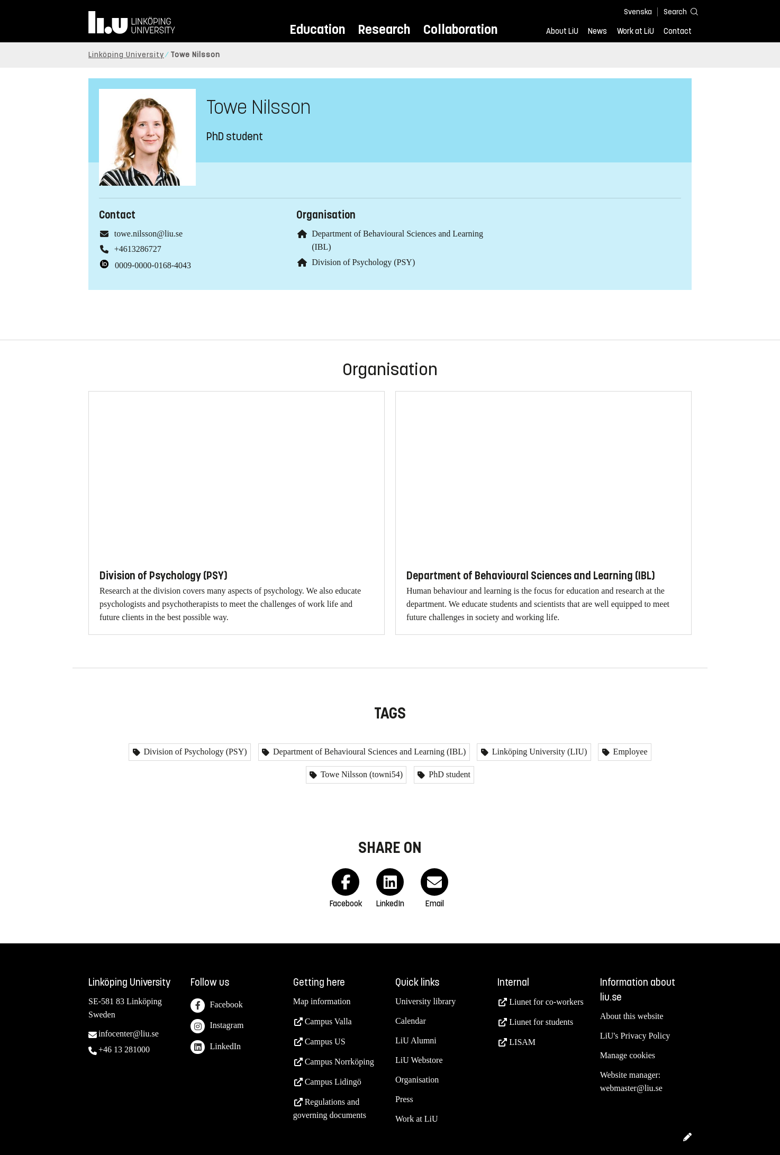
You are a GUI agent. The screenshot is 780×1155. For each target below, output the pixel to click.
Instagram (217, 1026)
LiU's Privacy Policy (635, 1035)
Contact (678, 31)
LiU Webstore (419, 1060)
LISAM (522, 1042)
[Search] (676, 11)
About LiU (562, 31)
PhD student (448, 774)
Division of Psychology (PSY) (363, 262)
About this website (632, 1016)
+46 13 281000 (124, 1049)
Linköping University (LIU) (538, 751)
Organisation (417, 1079)
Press (404, 1099)
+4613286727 (137, 248)
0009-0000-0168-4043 (153, 265)
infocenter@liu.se (128, 1033)
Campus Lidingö (333, 1081)
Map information (322, 1001)
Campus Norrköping (339, 1061)
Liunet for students (541, 1021)
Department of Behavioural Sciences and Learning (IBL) (368, 751)
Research (384, 29)
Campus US (325, 1041)
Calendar (410, 1020)
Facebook (216, 1005)
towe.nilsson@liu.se (148, 233)
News (597, 31)
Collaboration (460, 29)
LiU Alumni (416, 1040)
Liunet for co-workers (546, 1001)
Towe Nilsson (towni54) (361, 774)
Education (317, 29)
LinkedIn (216, 1047)
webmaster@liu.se (631, 1088)
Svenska (638, 11)
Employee (629, 751)
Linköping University (126, 54)
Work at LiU (635, 31)
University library (425, 1001)
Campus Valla (328, 1021)
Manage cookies (627, 1055)
